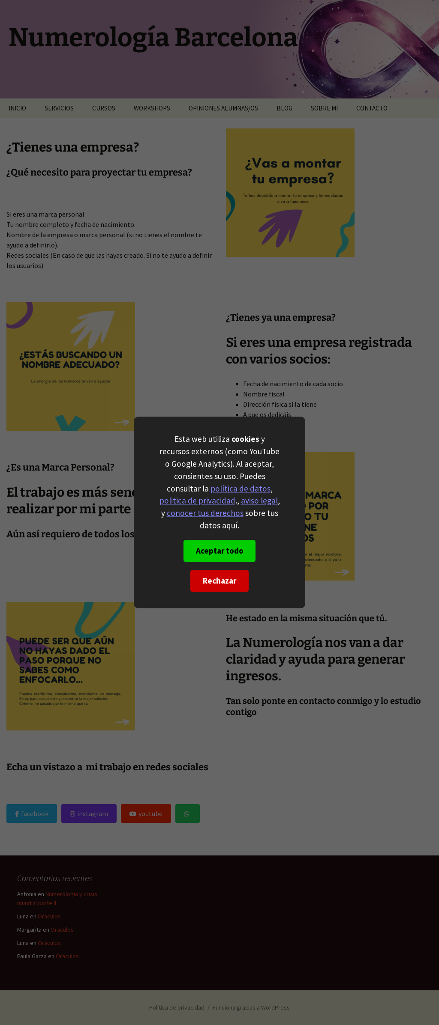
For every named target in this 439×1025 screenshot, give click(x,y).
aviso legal (259, 501)
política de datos (240, 488)
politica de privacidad (197, 501)
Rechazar (219, 581)
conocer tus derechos (205, 513)
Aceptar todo (220, 551)
